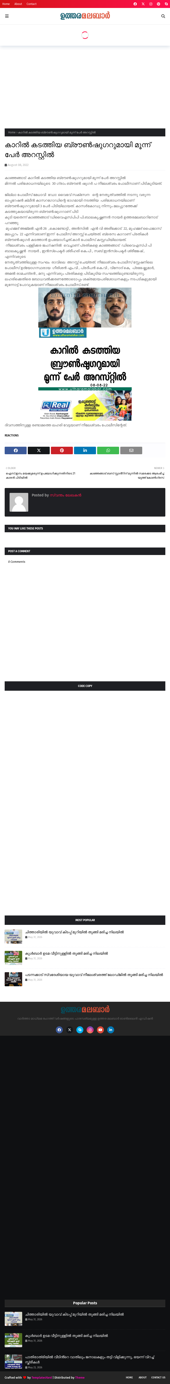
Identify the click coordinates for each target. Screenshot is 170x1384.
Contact (31, 4)
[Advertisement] (87, 85)
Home (6, 4)
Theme (80, 1377)
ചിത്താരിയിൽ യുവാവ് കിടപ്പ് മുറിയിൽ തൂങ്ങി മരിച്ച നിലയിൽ (74, 932)
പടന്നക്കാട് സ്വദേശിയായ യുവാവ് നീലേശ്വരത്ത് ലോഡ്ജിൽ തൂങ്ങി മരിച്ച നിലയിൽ (94, 975)
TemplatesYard (42, 1377)
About (18, 4)
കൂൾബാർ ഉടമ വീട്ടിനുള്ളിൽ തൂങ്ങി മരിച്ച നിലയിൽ (66, 953)
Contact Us (158, 1377)
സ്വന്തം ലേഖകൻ (65, 495)
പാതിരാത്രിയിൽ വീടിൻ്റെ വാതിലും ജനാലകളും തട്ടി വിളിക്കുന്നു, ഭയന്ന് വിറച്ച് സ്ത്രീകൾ (89, 1360)
